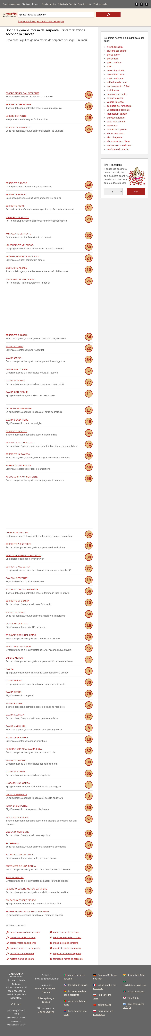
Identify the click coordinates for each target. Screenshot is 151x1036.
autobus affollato (115, 117)
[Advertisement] (49, 66)
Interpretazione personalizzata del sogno (41, 21)
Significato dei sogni (30, 4)
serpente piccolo (16, 431)
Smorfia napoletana (11, 4)
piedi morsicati (15, 877)
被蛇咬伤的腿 (104, 1005)
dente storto (113, 54)
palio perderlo (114, 62)
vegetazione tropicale (118, 110)
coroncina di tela (115, 70)
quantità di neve (115, 74)
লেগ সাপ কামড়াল (136, 991)
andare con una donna (119, 145)
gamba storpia (14, 346)
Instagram (51, 988)
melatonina (113, 90)
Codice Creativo (46, 1012)
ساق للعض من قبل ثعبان (134, 985)
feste (109, 66)
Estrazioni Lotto (84, 4)
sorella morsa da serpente (23, 943)
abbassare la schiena (118, 141)
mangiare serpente (17, 217)
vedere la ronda (115, 102)
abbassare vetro (115, 133)
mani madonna (115, 78)
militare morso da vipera (22, 959)
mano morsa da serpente (65, 943)
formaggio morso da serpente (68, 959)
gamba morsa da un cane (66, 932)
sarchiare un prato (116, 94)
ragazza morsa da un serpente (25, 932)
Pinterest (45, 992)
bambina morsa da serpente (67, 937)
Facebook (39, 988)
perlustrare (112, 58)
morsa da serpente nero (22, 953)
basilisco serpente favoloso (23, 555)
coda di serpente (16, 794)
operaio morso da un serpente (25, 948)
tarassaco (112, 125)
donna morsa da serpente (22, 937)
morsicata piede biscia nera (67, 948)
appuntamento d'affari (118, 86)
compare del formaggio (119, 106)
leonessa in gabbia (117, 113)
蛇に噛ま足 (133, 997)
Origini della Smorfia (67, 4)
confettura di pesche (118, 149)
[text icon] (108, 14)
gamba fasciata (15, 714)
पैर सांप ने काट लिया (136, 975)
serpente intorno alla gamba (67, 953)
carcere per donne (116, 50)
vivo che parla (114, 137)
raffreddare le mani (117, 82)
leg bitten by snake (77, 985)
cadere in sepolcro (117, 129)
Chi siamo (16, 1004)
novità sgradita (115, 47)
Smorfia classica (49, 4)
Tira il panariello (100, 4)
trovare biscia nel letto (21, 635)
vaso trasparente (116, 121)
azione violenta (115, 98)
